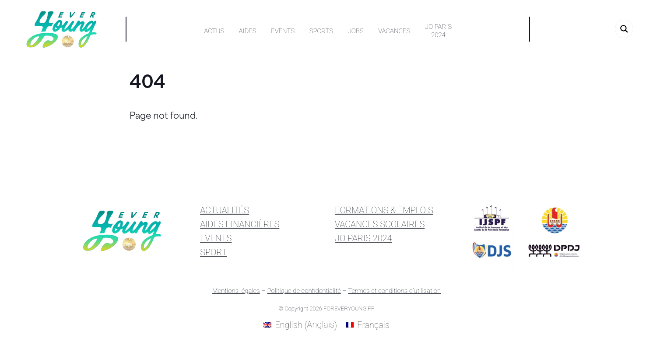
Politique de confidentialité (304, 291)
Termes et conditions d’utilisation (394, 291)
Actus (214, 31)
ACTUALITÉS (224, 210)
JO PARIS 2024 (363, 238)
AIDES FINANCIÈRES (239, 224)
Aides (247, 31)
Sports (321, 31)
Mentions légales (236, 291)
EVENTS (216, 238)
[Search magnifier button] (624, 29)
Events (283, 31)
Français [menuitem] (373, 325)
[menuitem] (300, 324)
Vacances (394, 31)
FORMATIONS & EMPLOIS (384, 210)
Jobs (356, 31)
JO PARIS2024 (438, 31)
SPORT (213, 252)
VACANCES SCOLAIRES (380, 224)
